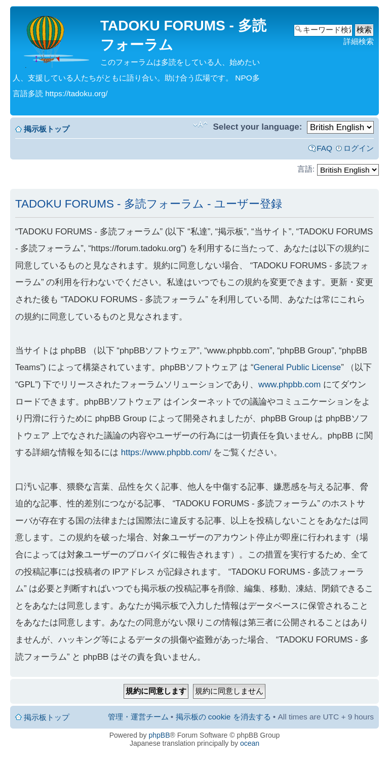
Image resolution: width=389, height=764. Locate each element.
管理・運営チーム (138, 716)
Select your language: (257, 127)
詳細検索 (358, 41)
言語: (306, 169)
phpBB (159, 735)
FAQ (324, 148)
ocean (249, 743)
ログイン (358, 148)
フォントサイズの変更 (200, 124)
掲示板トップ (46, 129)
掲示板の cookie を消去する (223, 716)
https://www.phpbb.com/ (166, 452)
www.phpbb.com (289, 384)
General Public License (297, 367)
